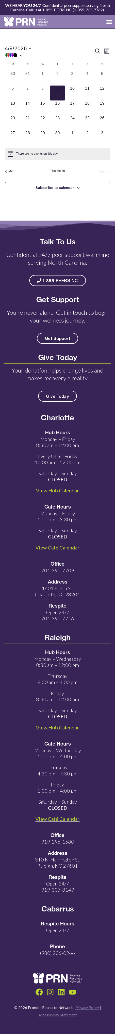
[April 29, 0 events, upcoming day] (42, 137)
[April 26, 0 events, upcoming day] (102, 122)
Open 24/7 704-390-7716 (57, 615)
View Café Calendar (57, 819)
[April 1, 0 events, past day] (42, 78)
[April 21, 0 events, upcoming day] (27, 122)
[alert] (57, 154)
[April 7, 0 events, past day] (27, 93)
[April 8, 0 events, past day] (42, 93)
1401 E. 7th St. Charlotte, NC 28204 (57, 591)
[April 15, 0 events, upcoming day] (42, 107)
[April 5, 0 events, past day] (102, 78)
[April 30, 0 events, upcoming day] (57, 137)
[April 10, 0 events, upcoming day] (72, 93)
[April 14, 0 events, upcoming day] (27, 107)
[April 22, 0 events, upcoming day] (42, 122)
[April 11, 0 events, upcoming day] (87, 93)
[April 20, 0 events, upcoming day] (12, 122)
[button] (109, 21)
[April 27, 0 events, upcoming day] (12, 137)
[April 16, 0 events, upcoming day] (57, 107)
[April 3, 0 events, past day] (72, 78)
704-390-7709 (57, 570)
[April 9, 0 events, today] (57, 93)
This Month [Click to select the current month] (57, 171)
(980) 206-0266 (57, 953)
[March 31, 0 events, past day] (27, 78)
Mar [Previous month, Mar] (9, 171)
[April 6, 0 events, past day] (12, 93)
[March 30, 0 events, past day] (12, 78)
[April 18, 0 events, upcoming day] (87, 107)
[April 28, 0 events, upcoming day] (27, 137)
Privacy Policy (87, 1007)
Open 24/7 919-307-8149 (57, 887)
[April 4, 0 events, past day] (87, 78)
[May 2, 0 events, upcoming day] (87, 137)
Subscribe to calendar (54, 188)
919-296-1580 (57, 842)
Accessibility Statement (57, 1015)
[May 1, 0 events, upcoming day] (72, 137)
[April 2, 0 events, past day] (57, 78)
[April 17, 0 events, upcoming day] (72, 107)
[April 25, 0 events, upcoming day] (87, 122)
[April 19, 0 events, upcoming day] (102, 107)
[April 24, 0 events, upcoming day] (72, 122)
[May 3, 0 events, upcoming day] (102, 137)
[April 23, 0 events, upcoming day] (57, 122)
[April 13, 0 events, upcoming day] (12, 107)
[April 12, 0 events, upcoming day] (102, 93)
